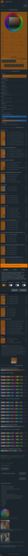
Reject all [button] (15, 290)
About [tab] (23, 269)
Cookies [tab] (15, 269)
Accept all (23, 290)
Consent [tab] (5, 269)
